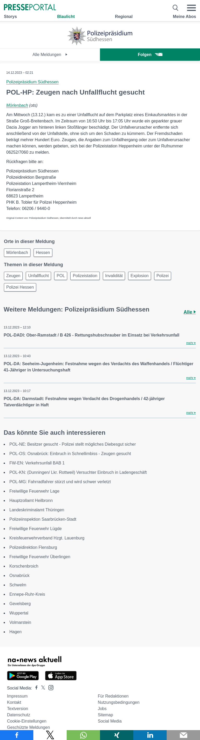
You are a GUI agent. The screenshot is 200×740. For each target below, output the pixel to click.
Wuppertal (18, 613)
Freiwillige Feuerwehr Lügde (35, 528)
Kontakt (14, 702)
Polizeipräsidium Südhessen (32, 82)
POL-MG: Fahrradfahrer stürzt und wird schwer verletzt (60, 482)
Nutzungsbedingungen (118, 702)
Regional (124, 16)
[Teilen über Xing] (116, 735)
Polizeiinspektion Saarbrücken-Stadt (42, 519)
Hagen (15, 632)
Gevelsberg (20, 603)
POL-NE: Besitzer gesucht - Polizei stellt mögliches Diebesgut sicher (72, 444)
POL (61, 275)
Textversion (17, 708)
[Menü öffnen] (191, 7)
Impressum (17, 696)
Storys (10, 16)
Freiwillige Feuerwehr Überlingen (39, 557)
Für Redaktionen (113, 696)
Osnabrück (19, 575)
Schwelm (17, 585)
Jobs (102, 708)
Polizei (163, 275)
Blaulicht (66, 16)
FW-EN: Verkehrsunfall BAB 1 (37, 463)
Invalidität (114, 275)
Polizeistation (85, 275)
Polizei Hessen (20, 287)
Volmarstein (20, 622)
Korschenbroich (23, 566)
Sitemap (105, 715)
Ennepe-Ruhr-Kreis (27, 594)
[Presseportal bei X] (41, 688)
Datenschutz (18, 715)
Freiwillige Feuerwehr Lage (34, 491)
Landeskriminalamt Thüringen (36, 510)
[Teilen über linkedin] (150, 735)
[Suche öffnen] (175, 7)
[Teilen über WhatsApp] (83, 735)
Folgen (150, 54)
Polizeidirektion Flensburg (33, 547)
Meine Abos (184, 16)
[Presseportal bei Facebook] (35, 688)
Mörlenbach (17, 105)
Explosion (139, 275)
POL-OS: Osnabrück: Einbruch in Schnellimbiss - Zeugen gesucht (70, 453)
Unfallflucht (38, 275)
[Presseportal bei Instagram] (49, 687)
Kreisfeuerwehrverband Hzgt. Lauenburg (46, 538)
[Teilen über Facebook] (16, 735)
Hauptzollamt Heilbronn (31, 500)
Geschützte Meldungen (28, 727)
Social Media (110, 721)
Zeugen (13, 275)
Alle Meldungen (50, 54)
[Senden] (183, 735)
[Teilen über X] (50, 735)
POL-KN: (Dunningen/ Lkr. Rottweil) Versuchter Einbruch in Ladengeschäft (78, 472)
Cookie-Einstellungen (26, 721)
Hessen (43, 252)
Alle (190, 312)
